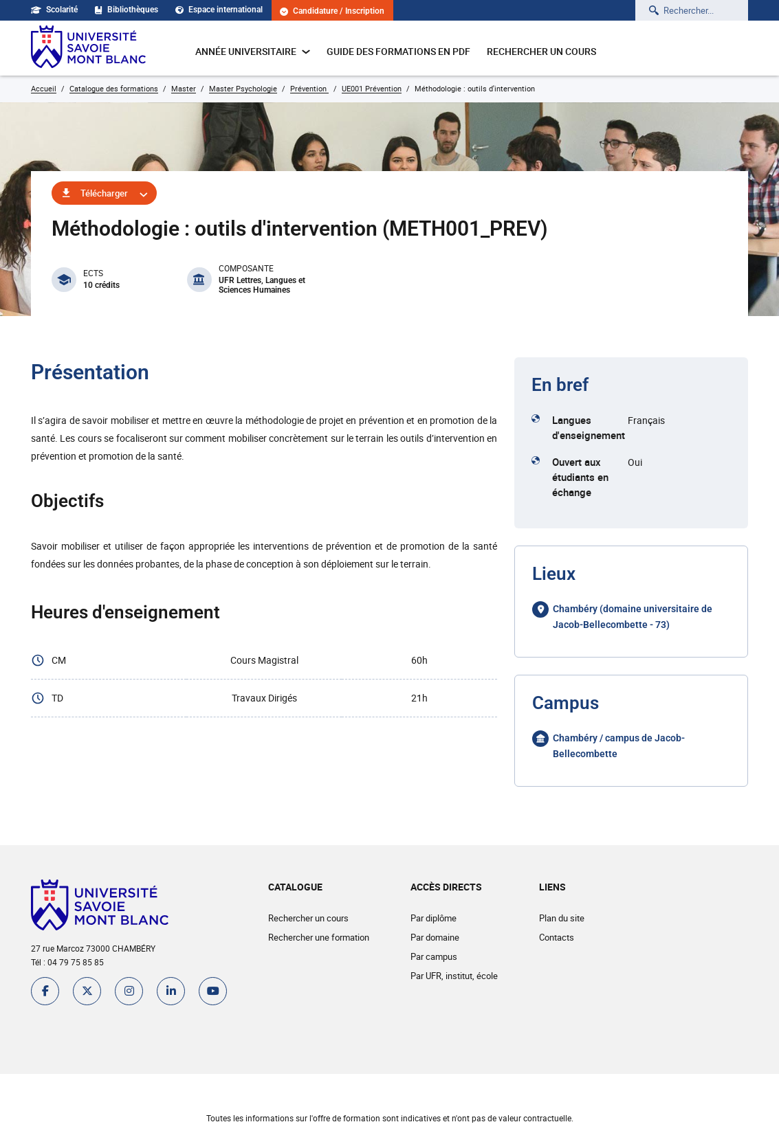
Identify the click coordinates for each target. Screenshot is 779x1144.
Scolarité (54, 9)
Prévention (309, 88)
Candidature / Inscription (332, 11)
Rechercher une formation (318, 937)
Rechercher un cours (541, 51)
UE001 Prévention (372, 88)
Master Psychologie (243, 88)
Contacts (556, 937)
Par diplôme (433, 918)
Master (183, 88)
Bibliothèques (126, 9)
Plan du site (561, 918)
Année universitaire (252, 51)
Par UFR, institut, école (454, 975)
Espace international (219, 9)
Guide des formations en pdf (398, 51)
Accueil (43, 88)
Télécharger (104, 193)
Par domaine (434, 937)
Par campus (433, 956)
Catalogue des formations (113, 88)
